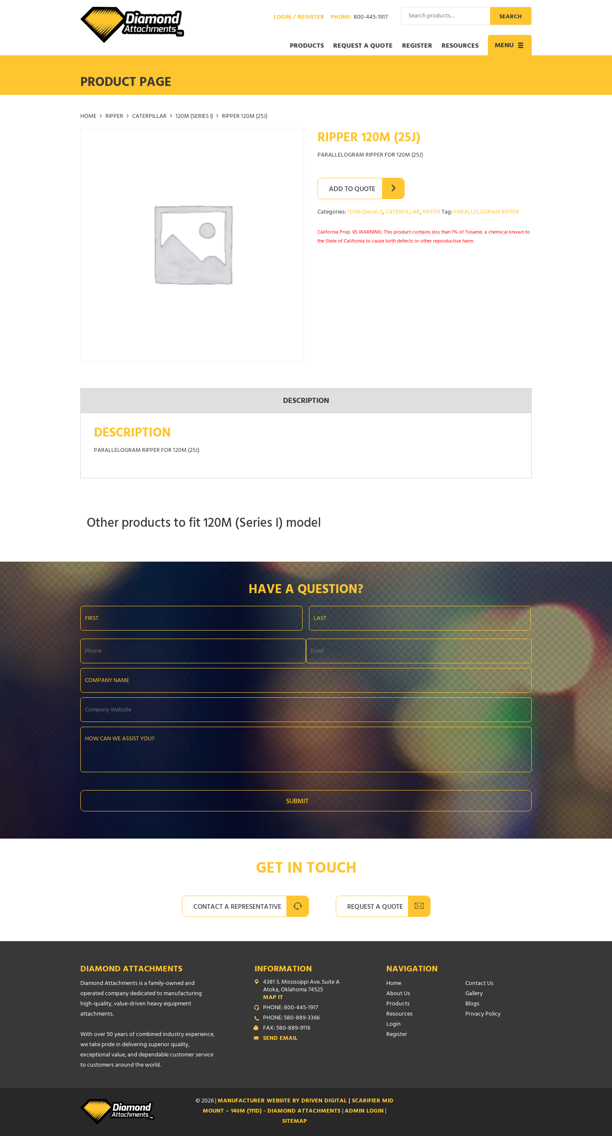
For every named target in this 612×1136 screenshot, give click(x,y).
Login (393, 1024)
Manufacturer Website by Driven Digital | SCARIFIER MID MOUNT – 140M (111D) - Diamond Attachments (298, 1106)
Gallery (474, 994)
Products (307, 46)
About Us (398, 994)
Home (88, 117)
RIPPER (114, 117)
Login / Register (299, 18)
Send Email (280, 1039)
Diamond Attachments (131, 970)
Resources (460, 46)
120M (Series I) (194, 117)
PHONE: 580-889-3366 (291, 1018)
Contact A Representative (237, 907)
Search (510, 17)
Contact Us (479, 984)
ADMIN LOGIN (364, 1111)
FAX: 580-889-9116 (286, 1029)
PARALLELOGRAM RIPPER (486, 212)
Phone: (359, 18)
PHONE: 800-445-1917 (290, 1008)
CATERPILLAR (149, 117)
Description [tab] (306, 401)
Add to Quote (352, 189)
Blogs (472, 1004)
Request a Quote (363, 46)
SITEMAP (294, 1121)
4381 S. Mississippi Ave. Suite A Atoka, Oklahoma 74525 (307, 990)
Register (417, 46)
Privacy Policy (483, 1014)
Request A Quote (375, 907)
